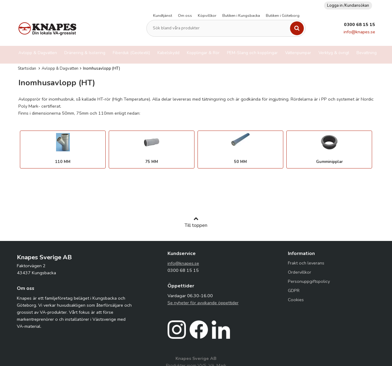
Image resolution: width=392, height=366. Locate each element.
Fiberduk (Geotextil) (131, 53)
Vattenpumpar (298, 53)
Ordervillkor (299, 272)
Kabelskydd (168, 53)
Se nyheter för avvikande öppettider (203, 303)
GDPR (294, 290)
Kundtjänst (162, 15)
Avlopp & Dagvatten (37, 53)
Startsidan (27, 68)
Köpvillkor (207, 15)
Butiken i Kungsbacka (241, 15)
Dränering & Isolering (84, 53)
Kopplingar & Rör (203, 53)
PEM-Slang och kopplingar (252, 53)
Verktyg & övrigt (333, 53)
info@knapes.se (359, 32)
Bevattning (366, 53)
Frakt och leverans (306, 263)
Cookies (296, 300)
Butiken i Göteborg (283, 15)
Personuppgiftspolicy (309, 281)
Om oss (185, 15)
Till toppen (196, 222)
